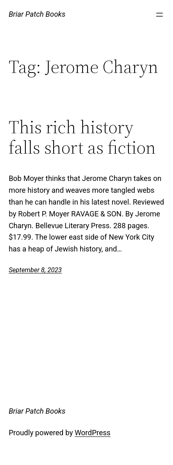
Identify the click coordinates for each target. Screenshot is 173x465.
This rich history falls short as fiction (82, 137)
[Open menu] (159, 15)
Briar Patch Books (37, 14)
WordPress (92, 432)
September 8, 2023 (35, 270)
